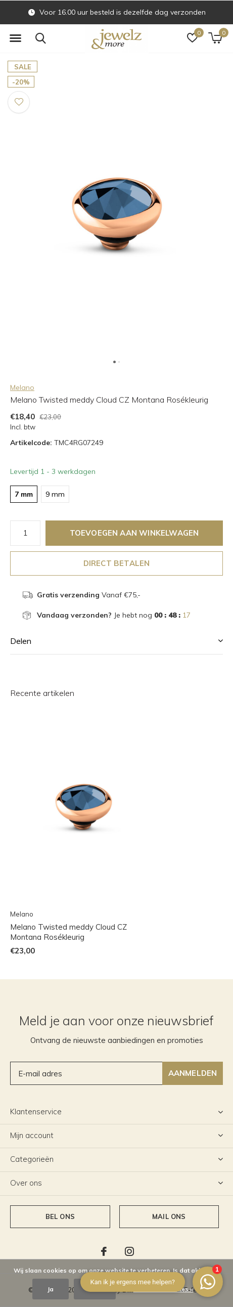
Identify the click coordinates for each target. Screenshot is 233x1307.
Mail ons (168, 1216)
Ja (51, 1289)
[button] (15, 38)
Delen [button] (20, 641)
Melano (22, 387)
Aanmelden (192, 1073)
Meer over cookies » (163, 1289)
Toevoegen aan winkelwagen (134, 533)
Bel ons (60, 1216)
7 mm (24, 494)
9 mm (55, 494)
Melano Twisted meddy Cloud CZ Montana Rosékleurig (68, 932)
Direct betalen (116, 563)
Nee (95, 1289)
